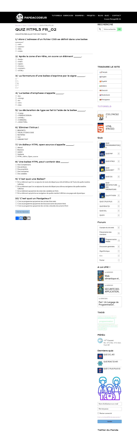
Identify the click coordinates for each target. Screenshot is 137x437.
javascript (114, 326)
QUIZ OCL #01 (109, 356)
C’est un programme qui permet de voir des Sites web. (37, 201)
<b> (19, 101)
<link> (20, 49)
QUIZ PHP (110, 154)
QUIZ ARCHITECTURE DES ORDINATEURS (110, 186)
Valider (109, 422)
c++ (114, 318)
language (108, 318)
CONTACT (116, 15)
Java (99, 329)
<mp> (20, 105)
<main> (20, 62)
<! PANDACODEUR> (25, 115)
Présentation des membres (110, 234)
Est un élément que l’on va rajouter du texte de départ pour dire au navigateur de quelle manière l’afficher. (52, 188)
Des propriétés (23, 169)
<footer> (21, 66)
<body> (20, 59)
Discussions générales (110, 247)
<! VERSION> (22, 120)
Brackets (21, 150)
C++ (110, 257)
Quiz (24, 25)
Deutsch (104, 91)
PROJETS (91, 15)
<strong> (21, 98)
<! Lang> (21, 113)
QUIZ (107, 15)
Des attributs (22, 167)
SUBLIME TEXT (23, 139)
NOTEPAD (21, 135)
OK (119, 29)
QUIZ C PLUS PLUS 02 (112, 369)
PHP (104, 329)
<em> (20, 103)
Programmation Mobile (110, 241)
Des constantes (23, 171)
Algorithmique (110, 252)
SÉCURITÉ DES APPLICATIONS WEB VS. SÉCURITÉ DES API (112, 291)
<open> (20, 64)
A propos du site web (110, 228)
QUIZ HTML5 (32, 25)
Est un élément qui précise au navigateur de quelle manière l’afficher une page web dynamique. (51, 193)
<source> (21, 47)
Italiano (103, 86)
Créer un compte (103, 418)
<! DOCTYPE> (23, 122)
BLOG (100, 15)
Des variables (22, 174)
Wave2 (20, 148)
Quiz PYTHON (110, 196)
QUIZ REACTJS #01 (111, 362)
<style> (20, 51)
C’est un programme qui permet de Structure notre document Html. (42, 204)
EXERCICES (68, 15)
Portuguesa (105, 100)
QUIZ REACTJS (110, 207)
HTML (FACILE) (110, 127)
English (103, 77)
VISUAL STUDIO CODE (26, 133)
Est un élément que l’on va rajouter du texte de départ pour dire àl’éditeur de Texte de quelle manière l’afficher (54, 183)
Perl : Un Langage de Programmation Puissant (109, 304)
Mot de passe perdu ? (115, 418)
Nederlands (105, 95)
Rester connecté (106, 414)
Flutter (110, 261)
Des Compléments (24, 165)
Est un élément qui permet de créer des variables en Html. (38, 191)
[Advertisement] (39, 5)
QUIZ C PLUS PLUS (110, 202)
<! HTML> (21, 118)
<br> (19, 96)
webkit (20, 152)
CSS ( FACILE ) (112, 116)
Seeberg (21, 154)
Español (103, 81)
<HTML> (21, 71)
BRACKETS (21, 130)
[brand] (29, 17)
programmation (106, 322)
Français (103, 72)
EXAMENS (79, 15)
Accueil (18, 25)
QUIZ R (110, 216)
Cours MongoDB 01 (112, 19)
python (100, 318)
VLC (19, 137)
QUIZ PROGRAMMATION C (110, 146)
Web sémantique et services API (112, 278)
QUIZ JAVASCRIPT (110, 169)
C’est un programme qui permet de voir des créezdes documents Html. (43, 206)
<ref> (20, 44)
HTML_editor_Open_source (28, 157)
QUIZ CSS (110, 177)
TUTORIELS (57, 15)
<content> (21, 68)
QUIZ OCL (110, 211)
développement (103, 326)
